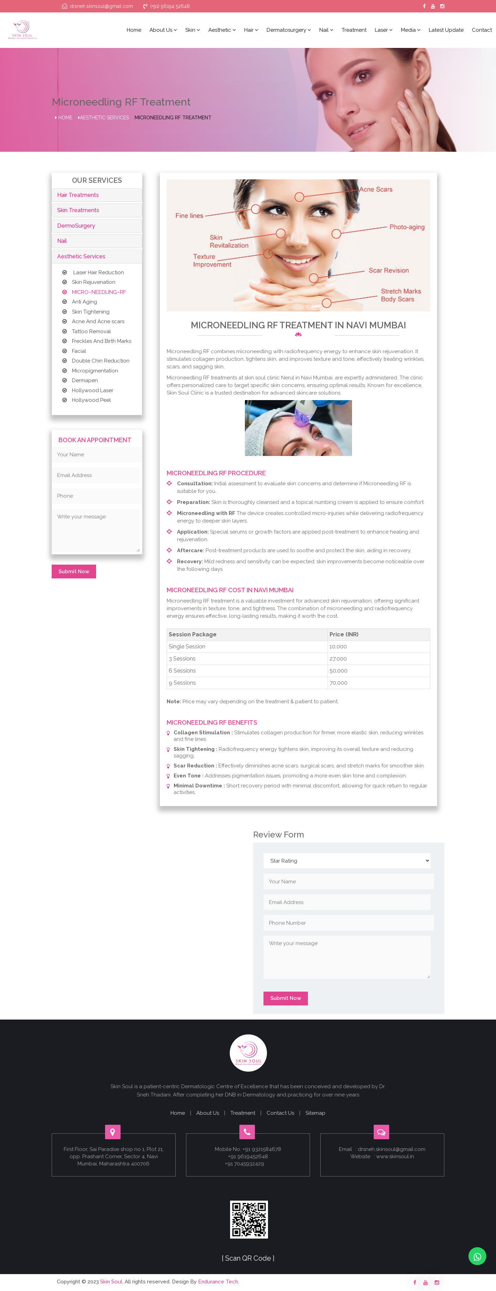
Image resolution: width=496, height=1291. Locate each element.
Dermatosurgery (289, 30)
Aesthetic (222, 30)
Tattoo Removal (86, 331)
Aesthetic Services (103, 117)
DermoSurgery (76, 225)
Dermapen (80, 380)
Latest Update (446, 30)
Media (411, 30)
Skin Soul (111, 1282)
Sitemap (316, 1113)
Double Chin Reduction (96, 361)
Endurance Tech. (218, 1282)
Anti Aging (79, 302)
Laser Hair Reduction (93, 272)
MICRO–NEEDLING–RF (94, 292)
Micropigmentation (90, 371)
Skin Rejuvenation (88, 282)
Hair (251, 30)
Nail (326, 30)
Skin (192, 30)
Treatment (354, 30)
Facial (74, 351)
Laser (384, 30)
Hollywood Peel (86, 400)
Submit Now (74, 571)
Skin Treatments (78, 210)
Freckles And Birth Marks (96, 341)
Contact (482, 30)
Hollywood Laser (87, 390)
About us (163, 30)
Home (134, 30)
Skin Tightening (86, 312)
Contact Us (280, 1113)
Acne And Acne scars (93, 321)
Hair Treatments (78, 195)
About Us (207, 1113)
